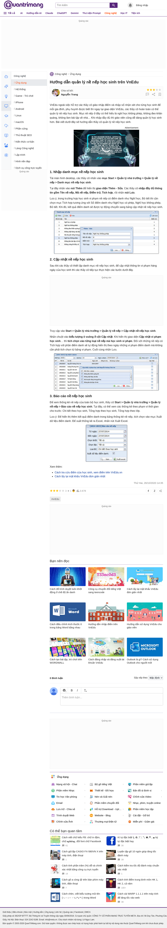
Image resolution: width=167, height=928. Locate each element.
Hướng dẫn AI (34, 13)
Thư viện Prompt (92, 13)
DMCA (87, 912)
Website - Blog (100, 815)
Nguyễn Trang (69, 94)
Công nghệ (111, 13)
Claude (49, 13)
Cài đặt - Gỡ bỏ (139, 815)
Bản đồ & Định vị (139, 790)
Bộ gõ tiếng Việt (101, 784)
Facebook (78, 912)
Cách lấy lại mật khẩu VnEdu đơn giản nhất (80, 476)
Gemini (74, 13)
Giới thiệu (7, 912)
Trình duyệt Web (62, 815)
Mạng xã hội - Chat (64, 784)
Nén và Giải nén (101, 796)
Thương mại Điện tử (103, 821)
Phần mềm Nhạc (62, 790)
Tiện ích (135, 13)
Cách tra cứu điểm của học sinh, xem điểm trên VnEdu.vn (88, 472)
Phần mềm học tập (141, 809)
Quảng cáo (68, 912)
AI (21, 13)
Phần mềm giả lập (140, 784)
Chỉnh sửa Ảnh (62, 821)
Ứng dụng (75, 74)
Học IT (124, 13)
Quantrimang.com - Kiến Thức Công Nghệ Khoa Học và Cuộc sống (23, 5)
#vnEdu (55, 499)
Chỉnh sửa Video (139, 796)
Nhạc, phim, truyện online (144, 803)
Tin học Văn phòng (64, 796)
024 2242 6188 (31, 919)
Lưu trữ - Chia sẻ (63, 809)
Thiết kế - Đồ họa (102, 790)
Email (57, 803)
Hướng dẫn (38, 912)
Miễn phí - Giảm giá (141, 821)
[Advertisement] (83, 46)
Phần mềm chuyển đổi (104, 803)
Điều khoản (18, 912)
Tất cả (11, 13)
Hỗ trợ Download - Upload (106, 809)
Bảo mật (28, 912)
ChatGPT (62, 13)
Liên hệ (58, 912)
